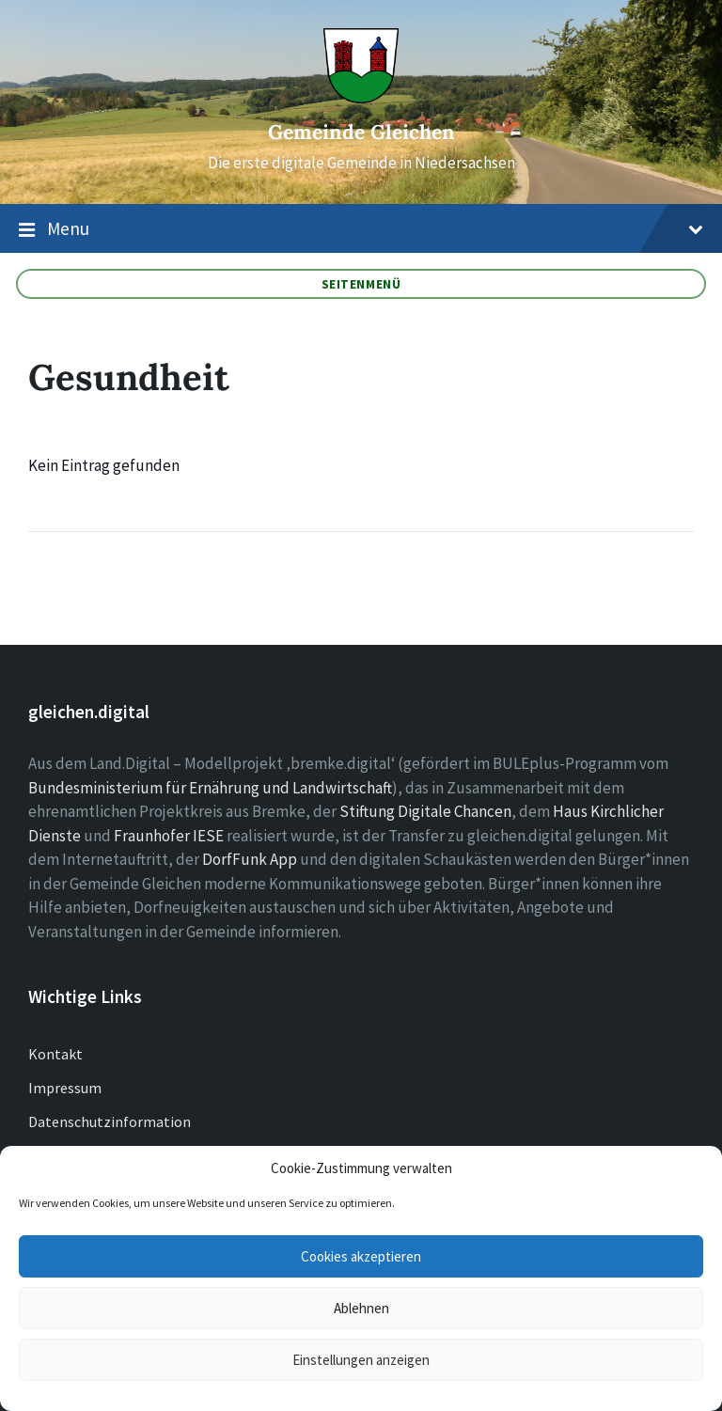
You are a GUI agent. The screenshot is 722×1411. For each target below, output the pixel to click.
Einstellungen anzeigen (361, 1360)
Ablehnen (361, 1308)
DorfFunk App (249, 859)
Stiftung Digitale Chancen (425, 811)
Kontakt (55, 1053)
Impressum (65, 1087)
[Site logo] (361, 97)
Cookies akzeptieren (361, 1256)
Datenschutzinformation (109, 1121)
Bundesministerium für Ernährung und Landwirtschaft (210, 787)
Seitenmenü (361, 283)
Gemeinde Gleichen (361, 132)
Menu (361, 229)
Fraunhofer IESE (169, 835)
